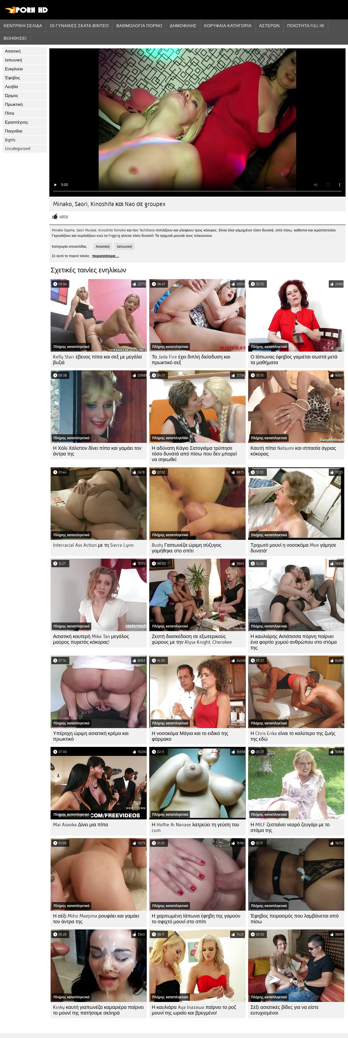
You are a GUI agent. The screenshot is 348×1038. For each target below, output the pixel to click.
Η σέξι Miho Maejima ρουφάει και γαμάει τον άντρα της (96, 919)
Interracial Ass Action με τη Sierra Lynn (93, 545)
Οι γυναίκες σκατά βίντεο (79, 25)
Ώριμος (11, 95)
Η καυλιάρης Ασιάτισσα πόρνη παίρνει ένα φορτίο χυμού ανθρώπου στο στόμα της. (294, 642)
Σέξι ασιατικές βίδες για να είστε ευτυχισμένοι (285, 1010)
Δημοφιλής (183, 25)
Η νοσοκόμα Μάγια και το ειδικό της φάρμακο (190, 736)
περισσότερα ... (105, 256)
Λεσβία (11, 86)
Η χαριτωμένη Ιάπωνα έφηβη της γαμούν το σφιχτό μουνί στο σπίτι (196, 919)
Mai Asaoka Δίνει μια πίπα (80, 825)
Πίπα (9, 113)
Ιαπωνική (13, 60)
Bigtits (10, 140)
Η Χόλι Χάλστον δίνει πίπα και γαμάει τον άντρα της (97, 451)
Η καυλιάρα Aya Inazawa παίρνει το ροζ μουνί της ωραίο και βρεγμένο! (194, 1010)
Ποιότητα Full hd (305, 25)
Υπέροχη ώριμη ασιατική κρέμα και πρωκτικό (90, 736)
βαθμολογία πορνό (139, 25)
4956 (63, 217)
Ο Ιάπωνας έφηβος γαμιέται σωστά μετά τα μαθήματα (294, 359)
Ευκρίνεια (14, 69)
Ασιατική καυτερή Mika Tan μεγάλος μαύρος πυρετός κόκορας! (91, 639)
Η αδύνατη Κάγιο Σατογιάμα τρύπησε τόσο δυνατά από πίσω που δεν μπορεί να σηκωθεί (194, 453)
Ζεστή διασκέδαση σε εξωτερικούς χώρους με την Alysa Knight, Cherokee (192, 639)
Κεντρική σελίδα (23, 25)
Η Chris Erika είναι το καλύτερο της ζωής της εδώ (293, 736)
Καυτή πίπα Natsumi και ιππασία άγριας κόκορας (293, 451)
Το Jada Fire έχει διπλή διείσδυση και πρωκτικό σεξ (191, 359)
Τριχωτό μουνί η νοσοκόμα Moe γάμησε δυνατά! (293, 548)
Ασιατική (13, 51)
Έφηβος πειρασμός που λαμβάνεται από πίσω (295, 919)
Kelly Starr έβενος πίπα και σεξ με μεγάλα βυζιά (97, 359)
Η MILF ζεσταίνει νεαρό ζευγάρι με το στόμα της (290, 827)
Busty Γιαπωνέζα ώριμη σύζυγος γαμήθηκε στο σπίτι (186, 548)
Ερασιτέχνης (16, 122)
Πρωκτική (14, 104)
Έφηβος (12, 77)
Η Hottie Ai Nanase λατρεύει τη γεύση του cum (195, 827)
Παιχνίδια (13, 131)
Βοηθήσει (15, 38)
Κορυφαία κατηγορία (227, 25)
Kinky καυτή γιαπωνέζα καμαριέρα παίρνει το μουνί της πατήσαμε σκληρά (98, 1010)
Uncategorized (17, 148)
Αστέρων (269, 25)
